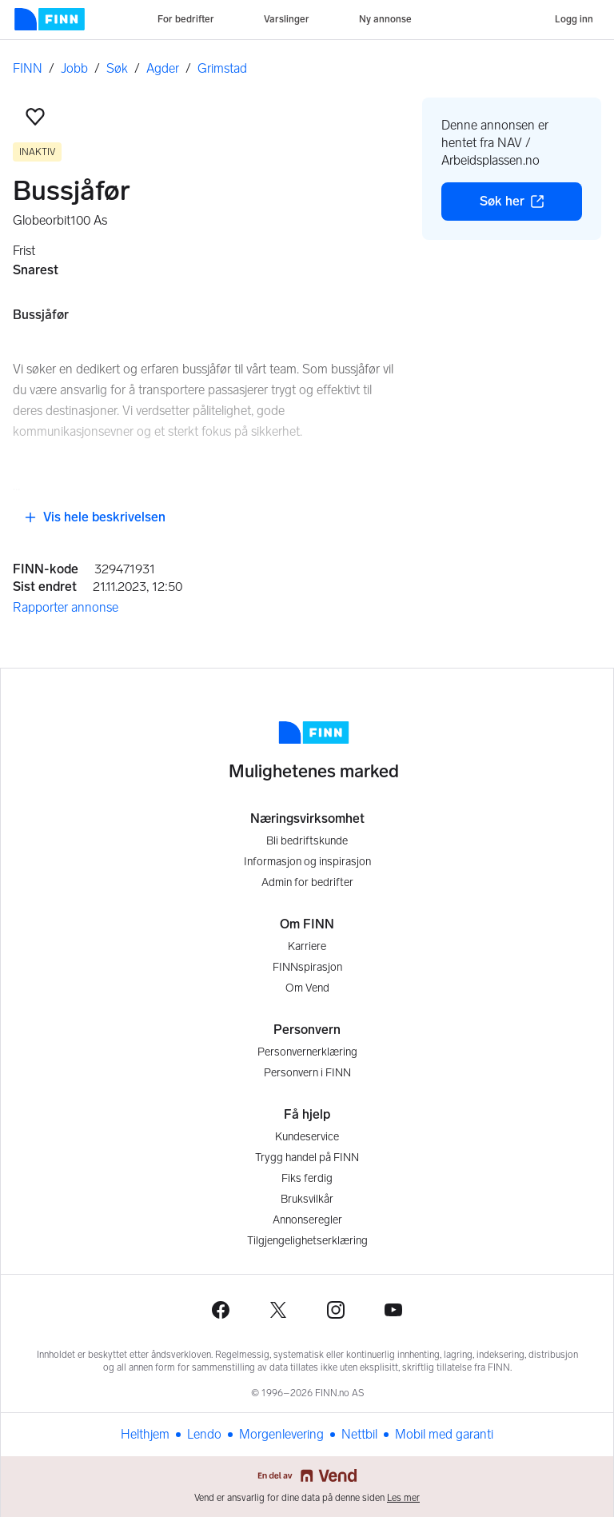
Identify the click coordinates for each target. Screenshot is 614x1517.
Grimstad (222, 68)
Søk (117, 68)
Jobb (74, 68)
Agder (162, 68)
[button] (35, 117)
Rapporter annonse (65, 607)
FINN (27, 68)
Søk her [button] (531, 206)
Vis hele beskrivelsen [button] (94, 517)
